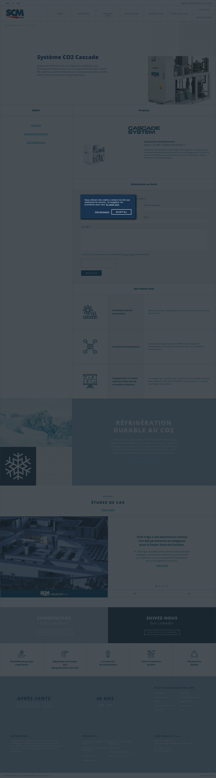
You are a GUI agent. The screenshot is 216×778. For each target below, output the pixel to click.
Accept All (121, 212)
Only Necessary (102, 212)
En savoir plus (112, 204)
